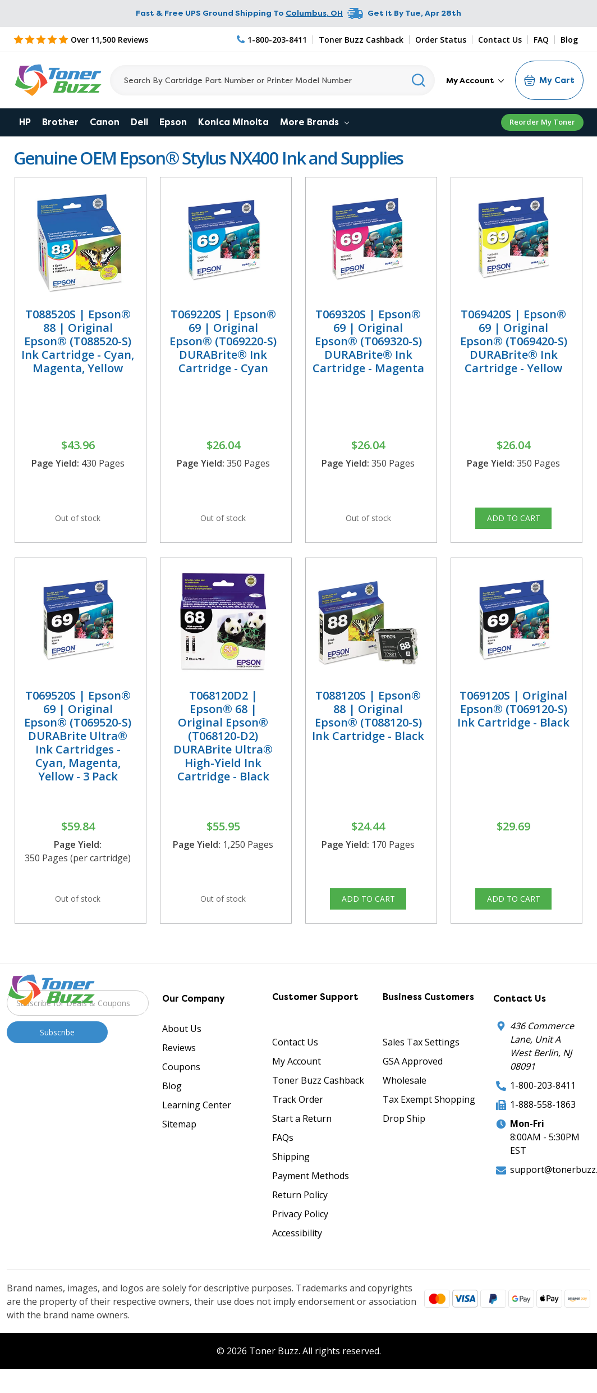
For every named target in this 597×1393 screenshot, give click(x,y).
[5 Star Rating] (80, 39)
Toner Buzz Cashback (361, 39)
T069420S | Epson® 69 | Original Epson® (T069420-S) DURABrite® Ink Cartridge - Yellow (513, 341)
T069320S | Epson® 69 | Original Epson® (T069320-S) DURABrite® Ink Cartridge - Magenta (368, 341)
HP (25, 122)
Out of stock (77, 521)
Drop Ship (404, 1142)
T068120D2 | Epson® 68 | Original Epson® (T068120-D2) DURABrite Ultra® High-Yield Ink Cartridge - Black (223, 748)
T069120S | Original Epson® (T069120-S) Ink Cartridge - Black (513, 721)
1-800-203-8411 (543, 1109)
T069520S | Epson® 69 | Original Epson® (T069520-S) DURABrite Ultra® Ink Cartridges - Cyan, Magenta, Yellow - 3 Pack (77, 748)
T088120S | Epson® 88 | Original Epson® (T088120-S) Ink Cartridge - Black (368, 727)
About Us (181, 1053)
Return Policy (300, 1219)
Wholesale (404, 1104)
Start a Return (302, 1142)
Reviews (179, 1072)
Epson (173, 122)
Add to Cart (514, 521)
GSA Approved (413, 1085)
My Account (475, 80)
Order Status (440, 39)
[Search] (272, 80)
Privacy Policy (300, 1238)
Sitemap (179, 1148)
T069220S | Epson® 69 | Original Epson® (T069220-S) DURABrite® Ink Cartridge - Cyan (223, 341)
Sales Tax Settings (421, 1066)
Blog (569, 39)
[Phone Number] (272, 39)
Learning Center (196, 1129)
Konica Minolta (233, 122)
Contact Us (500, 39)
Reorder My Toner (542, 122)
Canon (105, 122)
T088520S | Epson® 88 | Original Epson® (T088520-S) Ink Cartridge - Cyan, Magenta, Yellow (77, 341)
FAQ (541, 39)
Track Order (297, 1123)
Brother (60, 122)
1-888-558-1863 (543, 1128)
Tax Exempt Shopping (429, 1123)
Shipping (291, 1181)
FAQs (282, 1161)
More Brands (314, 122)
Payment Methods (310, 1200)
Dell (139, 122)
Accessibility (297, 1257)
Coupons (181, 1091)
